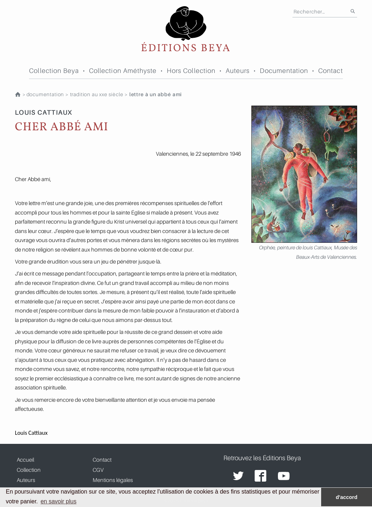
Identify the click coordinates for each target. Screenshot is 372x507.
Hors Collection (191, 70)
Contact (330, 70)
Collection (29, 469)
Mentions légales (113, 480)
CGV (98, 469)
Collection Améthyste (123, 70)
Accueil (25, 459)
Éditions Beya (186, 30)
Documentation (284, 70)
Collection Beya (54, 70)
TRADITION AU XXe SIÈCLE (97, 94)
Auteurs (238, 70)
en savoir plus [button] (59, 501)
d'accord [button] (346, 497)
